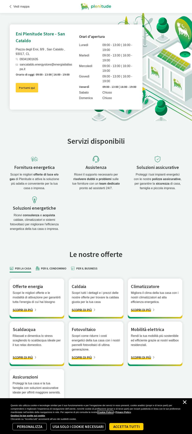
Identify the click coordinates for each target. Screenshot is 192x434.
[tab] (20, 268)
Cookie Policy (105, 412)
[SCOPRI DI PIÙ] (37, 309)
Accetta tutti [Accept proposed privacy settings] (126, 426)
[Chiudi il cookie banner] (184, 402)
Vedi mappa (20, 6)
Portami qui (27, 88)
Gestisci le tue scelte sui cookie (28, 415)
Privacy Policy (123, 412)
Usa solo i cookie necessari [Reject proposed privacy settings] (78, 426)
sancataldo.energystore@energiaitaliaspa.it (44, 67)
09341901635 (27, 59)
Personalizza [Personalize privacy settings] (29, 426)
